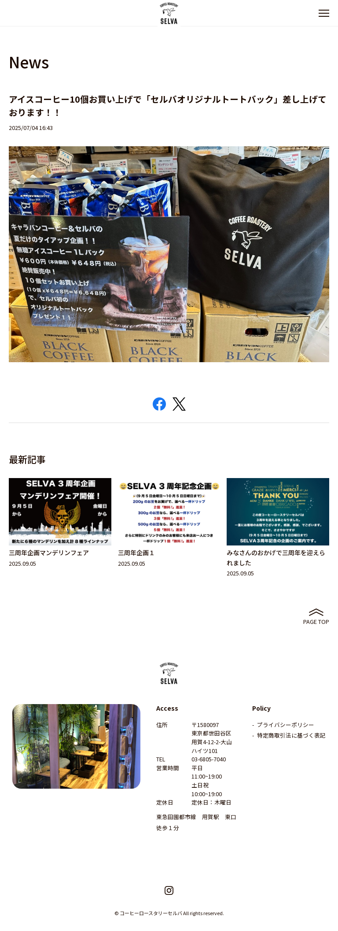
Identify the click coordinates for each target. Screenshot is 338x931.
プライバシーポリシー (285, 724)
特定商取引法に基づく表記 (291, 735)
